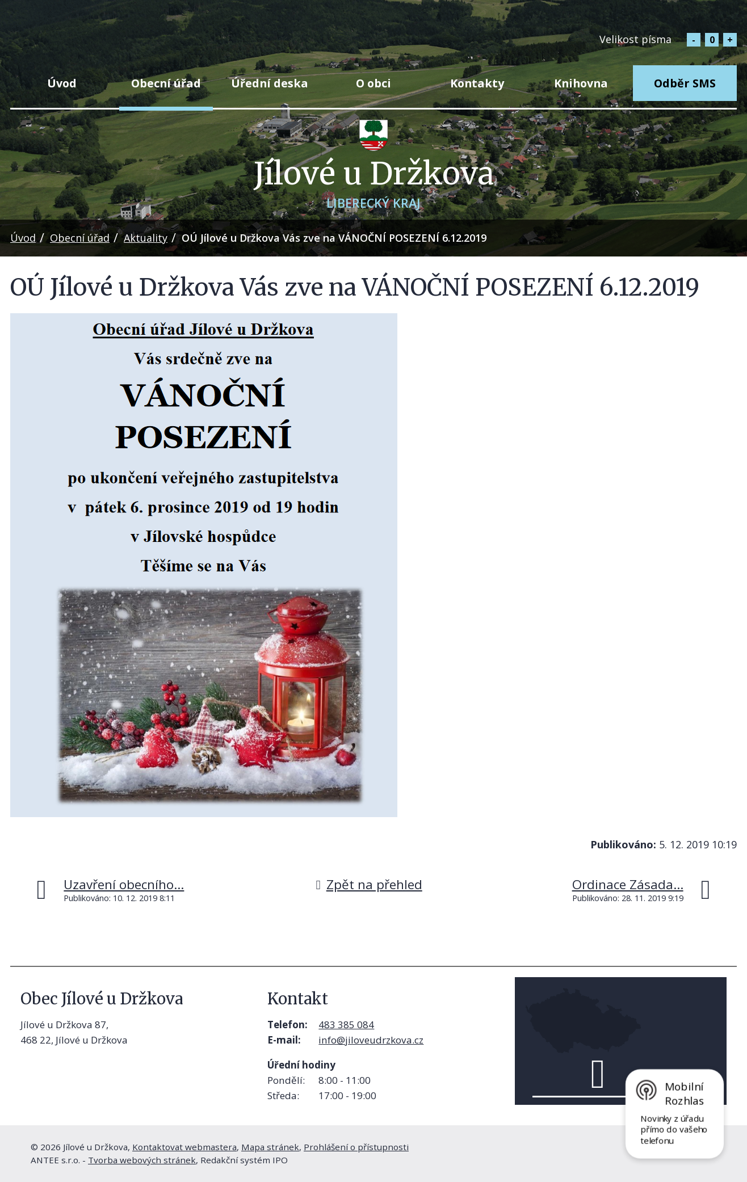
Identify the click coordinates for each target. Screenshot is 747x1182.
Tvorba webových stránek (142, 1160)
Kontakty (477, 83)
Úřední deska (269, 83)
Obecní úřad (166, 83)
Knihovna (581, 83)
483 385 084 (346, 1024)
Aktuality (145, 238)
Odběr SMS (685, 83)
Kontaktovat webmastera (184, 1146)
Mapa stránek (270, 1146)
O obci (373, 83)
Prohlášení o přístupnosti (356, 1146)
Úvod (62, 83)
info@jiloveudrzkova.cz (370, 1039)
